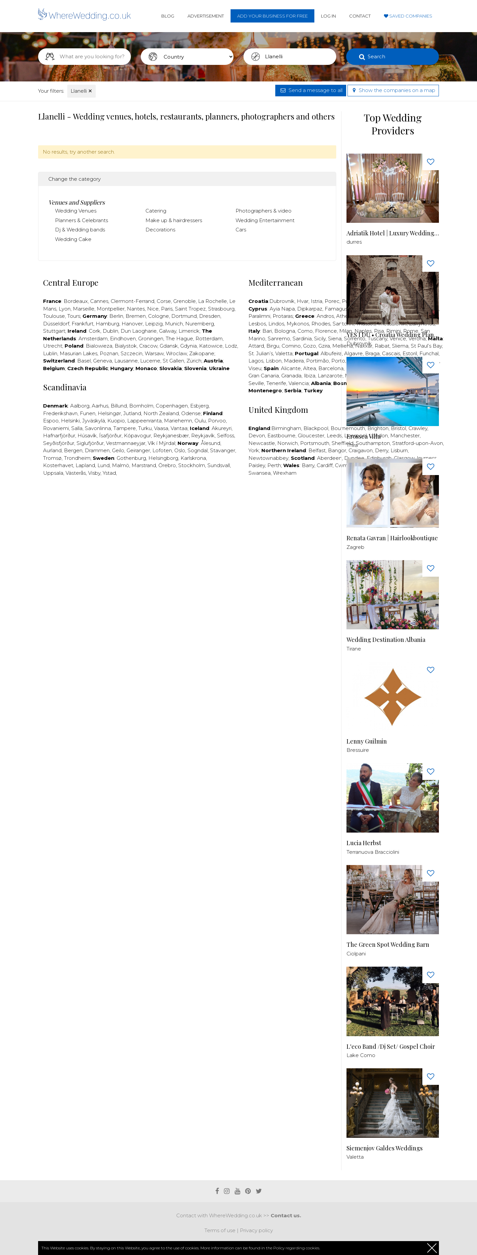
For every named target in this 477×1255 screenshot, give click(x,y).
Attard (256, 346)
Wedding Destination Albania (385, 640)
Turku (145, 428)
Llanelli (81, 91)
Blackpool (315, 428)
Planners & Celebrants (81, 220)
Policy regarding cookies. (296, 1247)
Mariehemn (178, 420)
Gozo (309, 346)
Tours (73, 316)
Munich (174, 323)
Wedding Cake (73, 239)
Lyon (65, 309)
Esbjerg (199, 406)
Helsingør (109, 413)
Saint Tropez (190, 309)
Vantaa (179, 428)
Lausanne (126, 361)
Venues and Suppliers (76, 202)
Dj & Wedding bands (80, 229)
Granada (291, 375)
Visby (94, 473)
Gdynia (188, 346)
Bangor (337, 450)
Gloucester (311, 435)
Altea (309, 368)
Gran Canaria (263, 375)
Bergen (73, 450)
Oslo (179, 450)
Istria (316, 301)
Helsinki (70, 420)
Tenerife (276, 383)
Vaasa (161, 428)
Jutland (132, 413)
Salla (76, 428)
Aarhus (100, 406)
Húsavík (87, 435)
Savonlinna (98, 428)
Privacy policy (256, 1230)
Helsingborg (163, 458)
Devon (256, 435)
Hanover (132, 323)
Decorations (160, 229)
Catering (155, 211)
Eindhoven (123, 338)
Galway (167, 331)
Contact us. (286, 1215)
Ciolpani (356, 953)
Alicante (291, 368)
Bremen (136, 316)
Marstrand (144, 465)
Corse (164, 301)
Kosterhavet (58, 465)
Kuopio (116, 420)
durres (354, 242)
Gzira (324, 346)
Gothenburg (131, 458)
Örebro (167, 465)
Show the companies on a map (393, 90)
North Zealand (161, 413)
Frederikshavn (60, 413)
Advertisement (205, 16)
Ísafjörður (110, 435)
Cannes (99, 301)
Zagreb (355, 547)
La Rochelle (212, 301)
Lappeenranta (144, 420)
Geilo (118, 450)
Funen (87, 413)
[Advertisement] (187, 501)
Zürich (193, 361)
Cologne (158, 316)
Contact (360, 16)
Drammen (97, 450)
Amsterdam (93, 338)
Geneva (102, 361)
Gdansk (169, 346)
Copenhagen (172, 406)
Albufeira (331, 353)
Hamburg (107, 323)
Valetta (283, 353)
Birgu (272, 346)
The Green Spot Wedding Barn (387, 944)
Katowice (211, 346)
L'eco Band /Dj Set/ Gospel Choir (390, 1046)
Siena (335, 338)
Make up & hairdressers (173, 220)
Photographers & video (264, 211)
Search (376, 56)
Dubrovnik (281, 301)
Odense (191, 413)
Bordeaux (76, 301)
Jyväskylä (93, 420)
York (253, 450)
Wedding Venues (75, 211)
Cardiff (325, 465)
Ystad (109, 473)
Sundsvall (218, 465)
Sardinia (302, 338)
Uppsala (53, 473)
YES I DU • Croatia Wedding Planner (392, 335)
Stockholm (191, 465)
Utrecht (52, 346)
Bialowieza (99, 346)
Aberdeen (329, 458)
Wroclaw (176, 353)
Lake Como (360, 1055)
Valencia (299, 383)
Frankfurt (82, 323)
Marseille (83, 309)
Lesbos (257, 323)
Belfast (317, 450)
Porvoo (217, 420)
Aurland (52, 450)
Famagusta (338, 309)
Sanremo (279, 338)
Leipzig (154, 323)
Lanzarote (330, 375)
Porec (332, 301)
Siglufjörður (90, 443)
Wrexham (284, 473)
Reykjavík (203, 435)
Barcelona (331, 368)
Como (305, 331)
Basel (84, 361)
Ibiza (309, 375)
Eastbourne (281, 435)
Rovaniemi (56, 428)
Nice (153, 309)
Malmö (120, 465)
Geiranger (138, 450)
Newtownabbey (268, 458)
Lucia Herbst (363, 843)
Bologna (284, 331)
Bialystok (126, 346)
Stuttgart (54, 331)
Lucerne (150, 361)
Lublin (50, 353)
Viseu (254, 368)
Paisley (256, 465)
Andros (325, 316)
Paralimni (259, 316)
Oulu (200, 420)
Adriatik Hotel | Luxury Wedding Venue (392, 233)
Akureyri (222, 428)
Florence (326, 331)
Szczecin (131, 353)
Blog (167, 16)
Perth (274, 465)
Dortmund (184, 316)
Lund (103, 465)
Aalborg (79, 406)
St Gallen (173, 361)
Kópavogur (137, 435)
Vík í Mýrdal (161, 443)
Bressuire (357, 750)
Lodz (231, 346)
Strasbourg (221, 309)
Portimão (317, 361)
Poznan (109, 353)
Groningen (150, 338)
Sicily (320, 338)
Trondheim (77, 458)
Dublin (110, 331)
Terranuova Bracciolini (372, 852)
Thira (352, 445)
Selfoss (225, 435)
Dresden (209, 316)
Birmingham (286, 428)
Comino (291, 346)
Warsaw (154, 353)
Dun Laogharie (139, 331)
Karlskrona (193, 458)
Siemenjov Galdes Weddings (384, 1148)
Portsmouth (314, 443)
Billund (119, 406)
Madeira (294, 361)
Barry (308, 465)
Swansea (259, 473)
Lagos (255, 361)
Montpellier (111, 309)
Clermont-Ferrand (132, 301)
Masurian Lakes (78, 353)
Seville (256, 383)
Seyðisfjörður (58, 443)
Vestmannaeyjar (125, 443)
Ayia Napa (282, 309)
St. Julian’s (260, 353)
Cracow (148, 346)
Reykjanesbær (171, 435)
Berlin (116, 316)
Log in (328, 16)
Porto (338, 361)
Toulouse (54, 316)
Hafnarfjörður (59, 435)
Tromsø (52, 458)
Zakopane (201, 353)
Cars (241, 229)
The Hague (179, 338)
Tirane (353, 649)
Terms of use (220, 1230)
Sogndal (197, 450)
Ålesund (210, 443)
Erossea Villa (363, 436)
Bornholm (141, 406)
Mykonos (298, 323)
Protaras (283, 316)
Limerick (189, 331)
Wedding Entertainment (265, 220)
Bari (267, 331)
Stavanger (222, 450)
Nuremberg (199, 323)
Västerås (76, 473)
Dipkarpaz (309, 309)
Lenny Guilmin (366, 741)
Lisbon (274, 361)
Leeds (334, 435)
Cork (94, 331)
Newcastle (261, 443)
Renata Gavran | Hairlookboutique (392, 538)
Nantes (136, 309)
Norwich (287, 443)
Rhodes (320, 323)
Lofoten (162, 450)
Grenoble (184, 301)
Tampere (124, 428)
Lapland (85, 465)
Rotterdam (209, 338)
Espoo (51, 420)
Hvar (302, 301)
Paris (167, 309)
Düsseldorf (56, 323)
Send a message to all (311, 90)
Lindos (276, 323)
